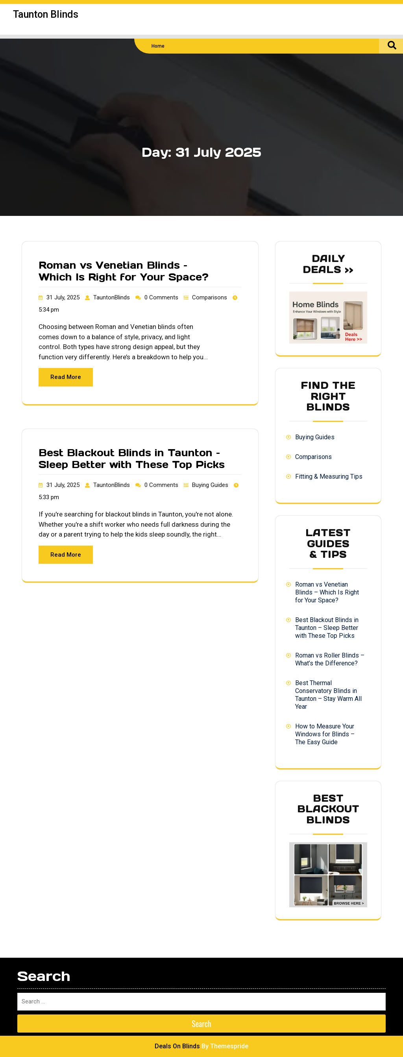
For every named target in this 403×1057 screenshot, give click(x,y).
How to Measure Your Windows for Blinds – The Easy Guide (325, 734)
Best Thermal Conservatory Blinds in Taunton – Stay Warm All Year (328, 694)
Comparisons (209, 297)
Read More (65, 377)
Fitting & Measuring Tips (328, 476)
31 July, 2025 (62, 297)
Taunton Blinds (45, 14)
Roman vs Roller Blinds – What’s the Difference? (329, 659)
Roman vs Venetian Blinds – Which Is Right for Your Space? (124, 271)
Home (158, 46)
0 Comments (161, 297)
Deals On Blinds (177, 1046)
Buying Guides (210, 485)
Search (201, 1023)
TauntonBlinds (111, 297)
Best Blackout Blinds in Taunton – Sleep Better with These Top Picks (132, 458)
